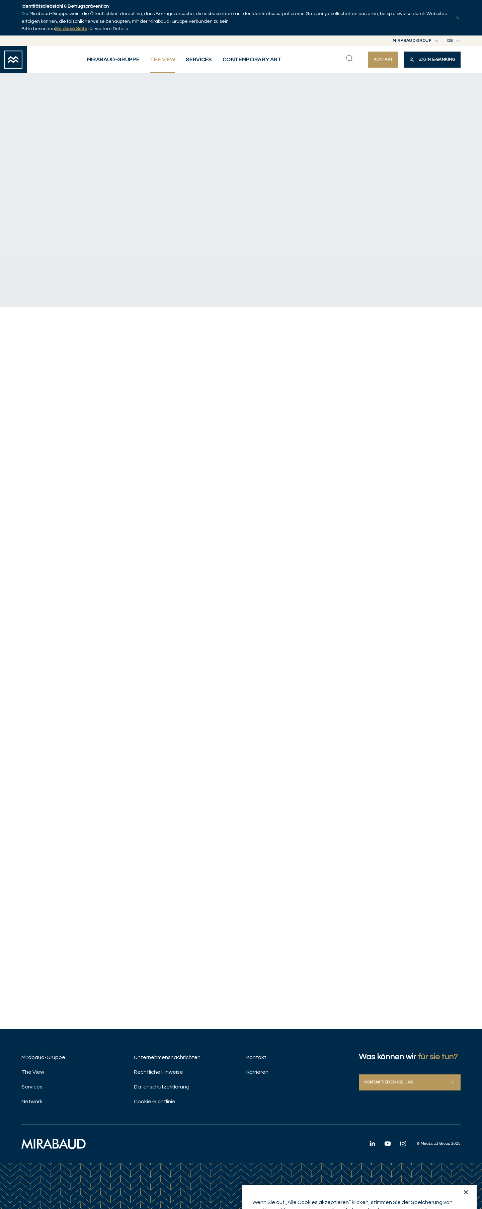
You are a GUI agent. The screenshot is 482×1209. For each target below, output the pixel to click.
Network (32, 1101)
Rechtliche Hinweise (158, 1072)
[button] (432, 60)
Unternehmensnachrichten (167, 1057)
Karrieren (257, 1072)
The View (32, 1072)
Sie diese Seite (71, 28)
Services (32, 1086)
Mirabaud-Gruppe (43, 1057)
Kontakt (256, 1057)
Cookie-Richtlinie (154, 1101)
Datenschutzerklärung (161, 1086)
